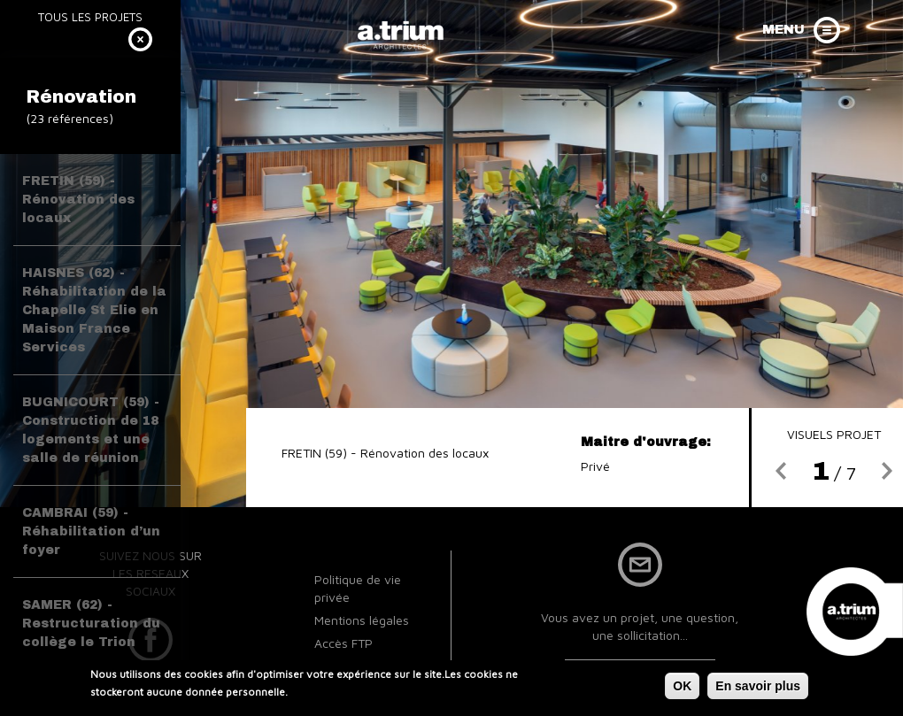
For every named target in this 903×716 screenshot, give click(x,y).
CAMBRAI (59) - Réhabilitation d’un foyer (91, 531)
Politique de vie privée (357, 588)
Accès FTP (343, 643)
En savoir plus (757, 688)
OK (682, 688)
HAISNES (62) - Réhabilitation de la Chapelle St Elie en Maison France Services (94, 310)
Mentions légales (361, 619)
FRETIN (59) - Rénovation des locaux (78, 199)
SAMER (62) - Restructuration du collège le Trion (91, 623)
